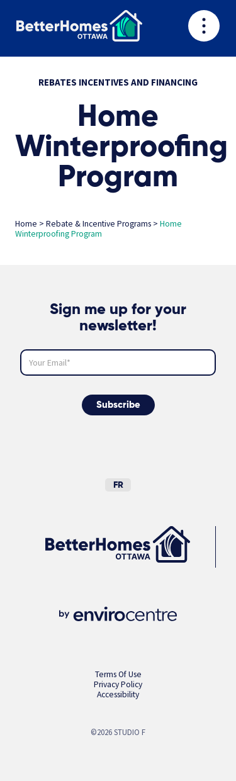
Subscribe (118, 405)
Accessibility (118, 694)
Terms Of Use (118, 674)
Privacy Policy (118, 684)
